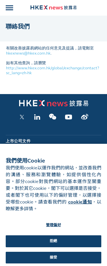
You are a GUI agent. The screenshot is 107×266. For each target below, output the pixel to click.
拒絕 (53, 243)
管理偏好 (53, 227)
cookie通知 (80, 204)
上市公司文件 (18, 141)
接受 (53, 259)
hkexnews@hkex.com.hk (28, 53)
